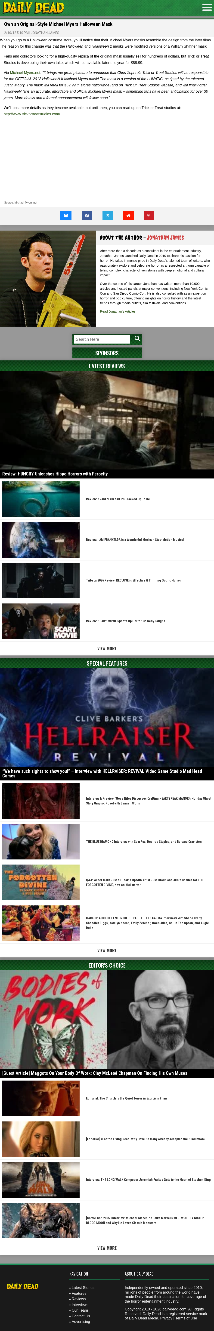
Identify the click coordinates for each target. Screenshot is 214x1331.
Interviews (80, 1305)
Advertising (81, 1322)
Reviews (79, 1299)
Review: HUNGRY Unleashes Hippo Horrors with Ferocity (55, 474)
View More (107, 649)
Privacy (166, 1318)
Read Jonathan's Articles (118, 311)
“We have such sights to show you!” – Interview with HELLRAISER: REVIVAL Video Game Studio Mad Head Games (102, 773)
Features (79, 1293)
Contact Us (81, 1316)
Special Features (107, 663)
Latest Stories (83, 1288)
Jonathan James (45, 33)
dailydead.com (174, 1309)
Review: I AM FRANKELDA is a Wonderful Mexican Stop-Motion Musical (135, 540)
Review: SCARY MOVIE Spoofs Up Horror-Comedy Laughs (125, 621)
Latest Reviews (107, 366)
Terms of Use (186, 1318)
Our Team (80, 1310)
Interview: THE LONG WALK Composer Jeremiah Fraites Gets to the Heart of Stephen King (148, 1180)
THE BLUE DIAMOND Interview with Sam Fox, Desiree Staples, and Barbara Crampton (144, 842)
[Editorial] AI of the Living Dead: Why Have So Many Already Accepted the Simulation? (145, 1139)
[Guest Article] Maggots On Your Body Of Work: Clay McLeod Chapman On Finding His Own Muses (94, 1073)
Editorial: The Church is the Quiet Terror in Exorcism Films (126, 1098)
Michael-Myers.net (25, 73)
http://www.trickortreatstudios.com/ (32, 114)
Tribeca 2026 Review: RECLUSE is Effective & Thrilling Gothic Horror (133, 580)
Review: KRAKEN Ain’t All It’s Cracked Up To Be (118, 499)
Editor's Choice (107, 965)
